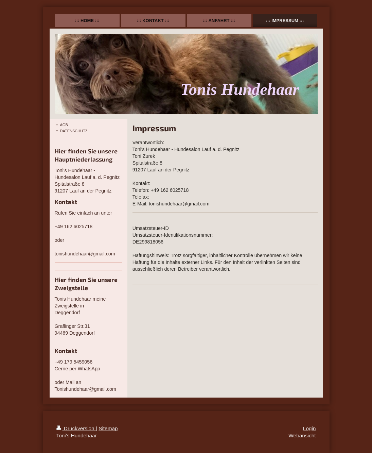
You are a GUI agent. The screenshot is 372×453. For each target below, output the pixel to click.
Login (309, 428)
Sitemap (108, 428)
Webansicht (302, 435)
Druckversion (76, 428)
